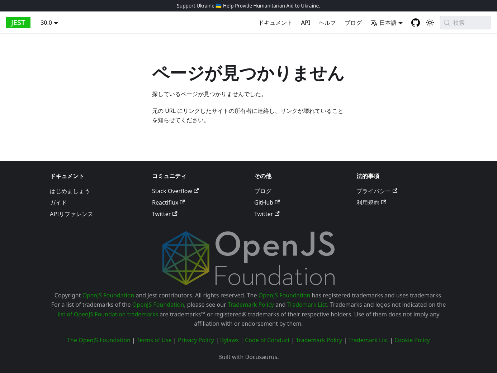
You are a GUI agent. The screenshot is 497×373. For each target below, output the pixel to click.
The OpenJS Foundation (99, 340)
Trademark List (307, 305)
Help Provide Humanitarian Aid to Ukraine (271, 5)
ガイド (58, 202)
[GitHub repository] (415, 22)
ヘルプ (327, 23)
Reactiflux (168, 202)
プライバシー (376, 191)
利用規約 (371, 202)
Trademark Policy (251, 305)
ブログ (353, 23)
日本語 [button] (383, 23)
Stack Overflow (175, 191)
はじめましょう (70, 191)
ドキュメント (275, 23)
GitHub (267, 202)
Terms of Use (154, 340)
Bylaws (229, 340)
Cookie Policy (412, 340)
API (306, 23)
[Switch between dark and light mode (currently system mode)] (430, 22)
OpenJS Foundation (108, 295)
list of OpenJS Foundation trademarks (108, 314)
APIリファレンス (71, 214)
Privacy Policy (196, 340)
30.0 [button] (46, 23)
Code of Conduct (267, 340)
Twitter (165, 214)
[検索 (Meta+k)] (465, 22)
